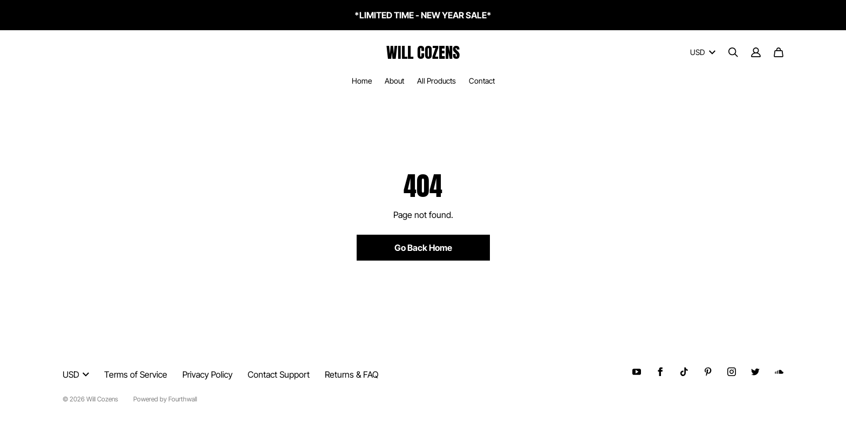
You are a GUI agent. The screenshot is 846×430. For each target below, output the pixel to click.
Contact (482, 80)
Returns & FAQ (351, 374)
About (394, 80)
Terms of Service (135, 374)
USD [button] (76, 374)
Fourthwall (182, 399)
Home (362, 80)
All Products (436, 80)
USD (702, 52)
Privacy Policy (207, 374)
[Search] (733, 52)
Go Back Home (423, 247)
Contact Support (279, 374)
